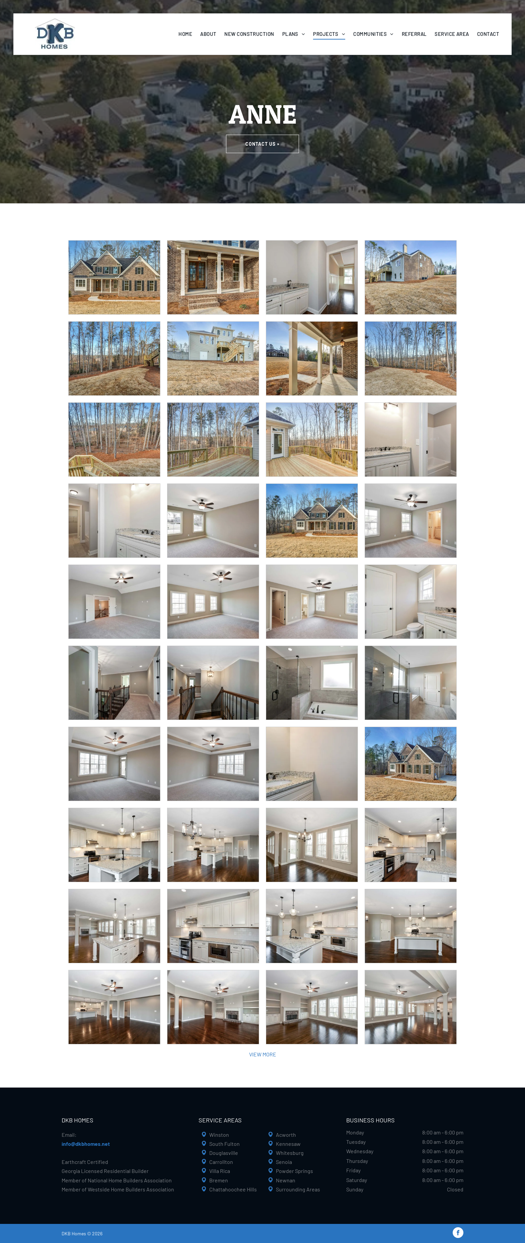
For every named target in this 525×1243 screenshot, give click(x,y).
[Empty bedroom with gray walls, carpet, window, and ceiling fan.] (213, 764)
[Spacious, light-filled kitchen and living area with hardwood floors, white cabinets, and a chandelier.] (213, 845)
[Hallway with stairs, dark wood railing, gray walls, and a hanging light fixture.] (213, 683)
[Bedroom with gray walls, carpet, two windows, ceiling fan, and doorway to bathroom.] (410, 521)
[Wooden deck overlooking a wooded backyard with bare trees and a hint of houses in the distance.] (114, 439)
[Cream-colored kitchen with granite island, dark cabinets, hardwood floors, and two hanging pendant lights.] (114, 845)
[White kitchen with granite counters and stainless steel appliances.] (213, 926)
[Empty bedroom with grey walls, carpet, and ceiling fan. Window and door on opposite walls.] (114, 764)
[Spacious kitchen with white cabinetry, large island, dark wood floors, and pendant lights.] (410, 926)
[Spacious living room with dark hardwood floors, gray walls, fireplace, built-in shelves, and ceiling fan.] (213, 1007)
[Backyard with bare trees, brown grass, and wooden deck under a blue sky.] (114, 358)
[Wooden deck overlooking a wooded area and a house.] (213, 439)
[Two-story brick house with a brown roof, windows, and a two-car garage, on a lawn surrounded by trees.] (410, 764)
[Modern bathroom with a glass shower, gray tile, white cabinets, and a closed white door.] (410, 683)
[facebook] (458, 1233)
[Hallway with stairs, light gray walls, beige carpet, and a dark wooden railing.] (114, 683)
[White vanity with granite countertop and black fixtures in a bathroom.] (312, 764)
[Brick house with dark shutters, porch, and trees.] (114, 277)
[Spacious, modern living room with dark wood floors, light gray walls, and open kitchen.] (114, 1007)
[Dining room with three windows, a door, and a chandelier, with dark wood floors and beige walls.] (312, 845)
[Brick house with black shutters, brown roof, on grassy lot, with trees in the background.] (312, 521)
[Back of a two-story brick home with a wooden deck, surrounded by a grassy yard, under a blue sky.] (410, 277)
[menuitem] (185, 34)
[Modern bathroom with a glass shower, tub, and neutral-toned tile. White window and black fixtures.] (312, 683)
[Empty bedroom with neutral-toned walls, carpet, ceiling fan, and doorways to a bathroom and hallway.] (312, 602)
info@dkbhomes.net (86, 1143)
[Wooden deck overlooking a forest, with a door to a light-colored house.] (312, 439)
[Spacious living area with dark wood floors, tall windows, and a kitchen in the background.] (410, 1007)
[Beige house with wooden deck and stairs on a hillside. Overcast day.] (213, 358)
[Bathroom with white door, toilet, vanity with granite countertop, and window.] (410, 602)
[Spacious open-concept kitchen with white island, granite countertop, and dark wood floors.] (114, 926)
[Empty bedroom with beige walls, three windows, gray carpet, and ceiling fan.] (213, 602)
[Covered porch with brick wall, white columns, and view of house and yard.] (312, 358)
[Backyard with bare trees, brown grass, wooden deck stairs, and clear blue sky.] (410, 358)
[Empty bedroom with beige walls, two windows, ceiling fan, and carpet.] (213, 521)
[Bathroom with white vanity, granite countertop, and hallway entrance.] (114, 521)
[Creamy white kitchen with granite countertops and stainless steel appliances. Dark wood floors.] (410, 845)
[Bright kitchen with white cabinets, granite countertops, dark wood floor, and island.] (312, 926)
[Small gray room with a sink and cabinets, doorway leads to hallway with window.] (312, 277)
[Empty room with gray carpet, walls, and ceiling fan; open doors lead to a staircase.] (114, 602)
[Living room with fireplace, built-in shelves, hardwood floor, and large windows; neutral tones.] (312, 1007)
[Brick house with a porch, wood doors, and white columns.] (213, 277)
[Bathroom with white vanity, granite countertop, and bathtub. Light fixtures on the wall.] (410, 439)
